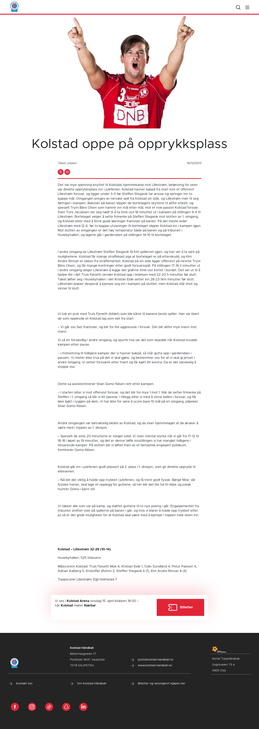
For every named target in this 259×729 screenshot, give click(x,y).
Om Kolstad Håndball (88, 683)
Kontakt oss (20, 683)
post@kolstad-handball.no (152, 659)
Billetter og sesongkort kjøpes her (158, 683)
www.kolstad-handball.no (151, 665)
